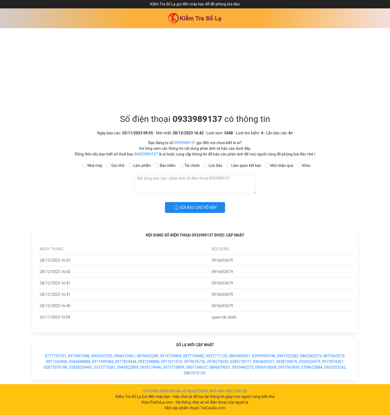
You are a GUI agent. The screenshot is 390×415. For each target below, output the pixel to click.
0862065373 (310, 356)
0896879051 (219, 367)
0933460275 (242, 367)
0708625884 (312, 367)
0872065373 (333, 356)
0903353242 (335, 367)
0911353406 (56, 361)
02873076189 (55, 367)
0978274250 (217, 361)
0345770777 (240, 361)
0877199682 (193, 356)
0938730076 (286, 361)
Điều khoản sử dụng (179, 391)
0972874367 (332, 361)
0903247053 (101, 356)
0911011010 (171, 361)
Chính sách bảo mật (215, 391)
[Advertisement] (195, 69)
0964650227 (263, 361)
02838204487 (81, 367)
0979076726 (194, 361)
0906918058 (266, 367)
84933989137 (146, 154)
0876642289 (147, 356)
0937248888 (148, 361)
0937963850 (289, 367)
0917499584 (102, 361)
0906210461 (124, 356)
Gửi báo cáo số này (195, 207)
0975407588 (78, 356)
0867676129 (194, 373)
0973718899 (173, 367)
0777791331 (55, 356)
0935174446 (150, 367)
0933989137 (185, 143)
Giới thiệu (151, 391)
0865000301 (239, 356)
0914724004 (170, 356)
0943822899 (127, 367)
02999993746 (263, 356)
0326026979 (309, 361)
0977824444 (125, 361)
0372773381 (104, 367)
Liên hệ (241, 391)
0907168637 (196, 367)
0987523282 (287, 356)
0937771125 (216, 356)
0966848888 (79, 361)
